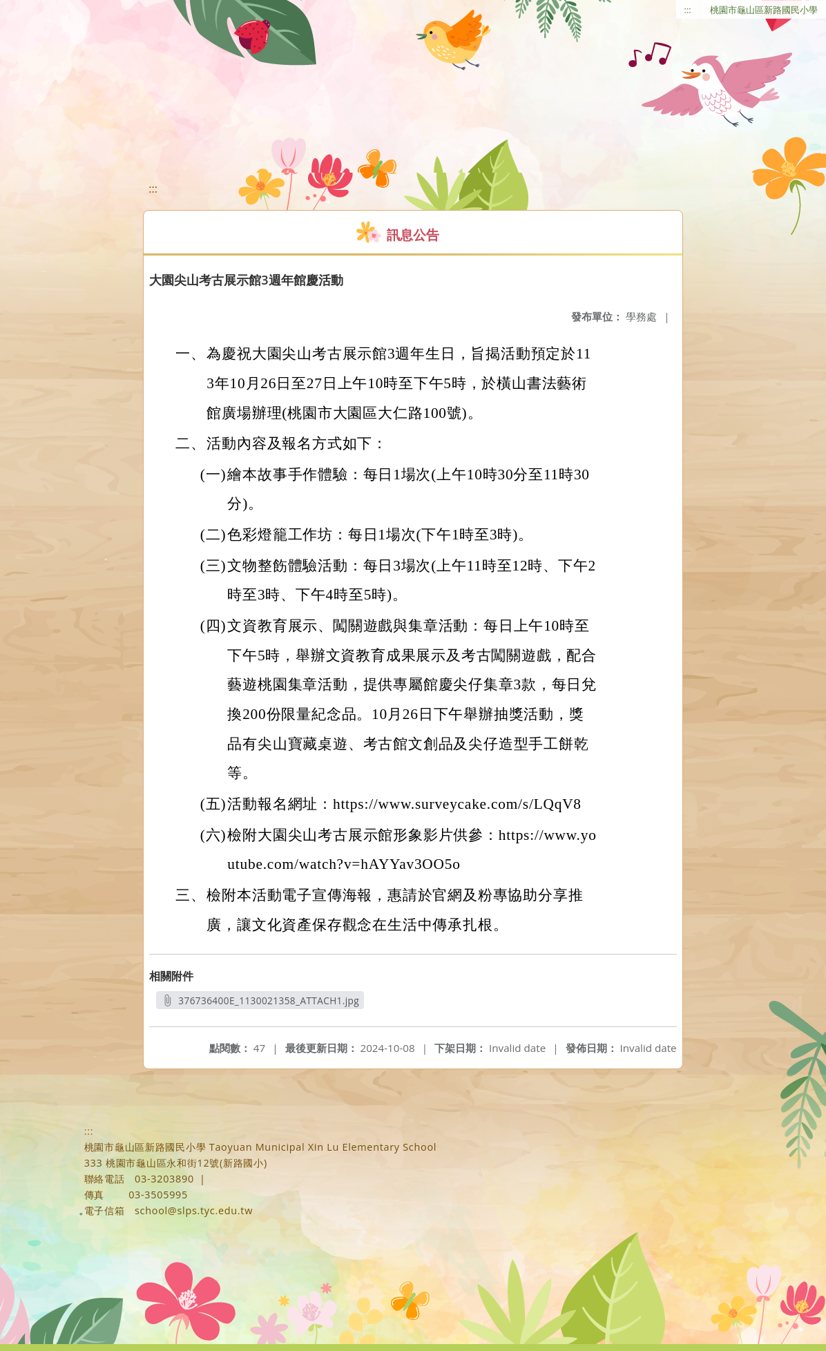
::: (687, 9)
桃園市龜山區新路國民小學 (764, 9)
